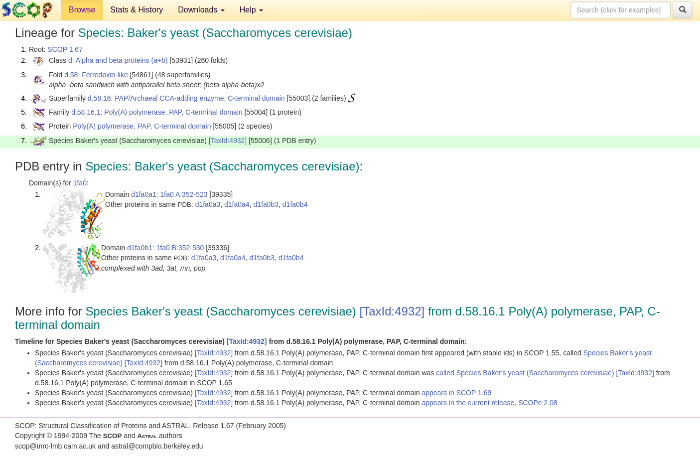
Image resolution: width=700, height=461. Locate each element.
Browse (82, 9)
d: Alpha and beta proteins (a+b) (118, 60)
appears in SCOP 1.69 (456, 393)
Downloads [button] (201, 9)
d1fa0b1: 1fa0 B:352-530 (165, 248)
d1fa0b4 (295, 204)
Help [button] (251, 9)
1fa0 (80, 183)
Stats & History (136, 9)
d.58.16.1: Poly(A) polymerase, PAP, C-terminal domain (156, 112)
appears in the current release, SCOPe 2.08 (489, 403)
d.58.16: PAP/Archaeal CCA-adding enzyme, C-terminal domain (186, 98)
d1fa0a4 (237, 204)
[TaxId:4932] (228, 141)
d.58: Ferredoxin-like (96, 75)
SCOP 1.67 (65, 49)
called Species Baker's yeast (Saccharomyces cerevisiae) (526, 373)
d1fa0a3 (208, 204)
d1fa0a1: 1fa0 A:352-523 (169, 194)
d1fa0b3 (266, 204)
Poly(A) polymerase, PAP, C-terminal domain (142, 126)
